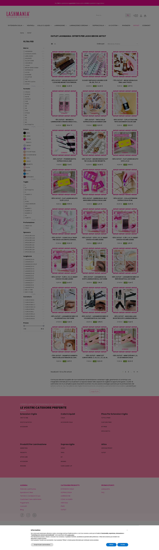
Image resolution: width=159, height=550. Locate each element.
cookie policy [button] (70, 535)
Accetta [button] (123, 544)
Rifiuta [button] (111, 544)
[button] (127, 530)
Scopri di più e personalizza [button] (42, 544)
